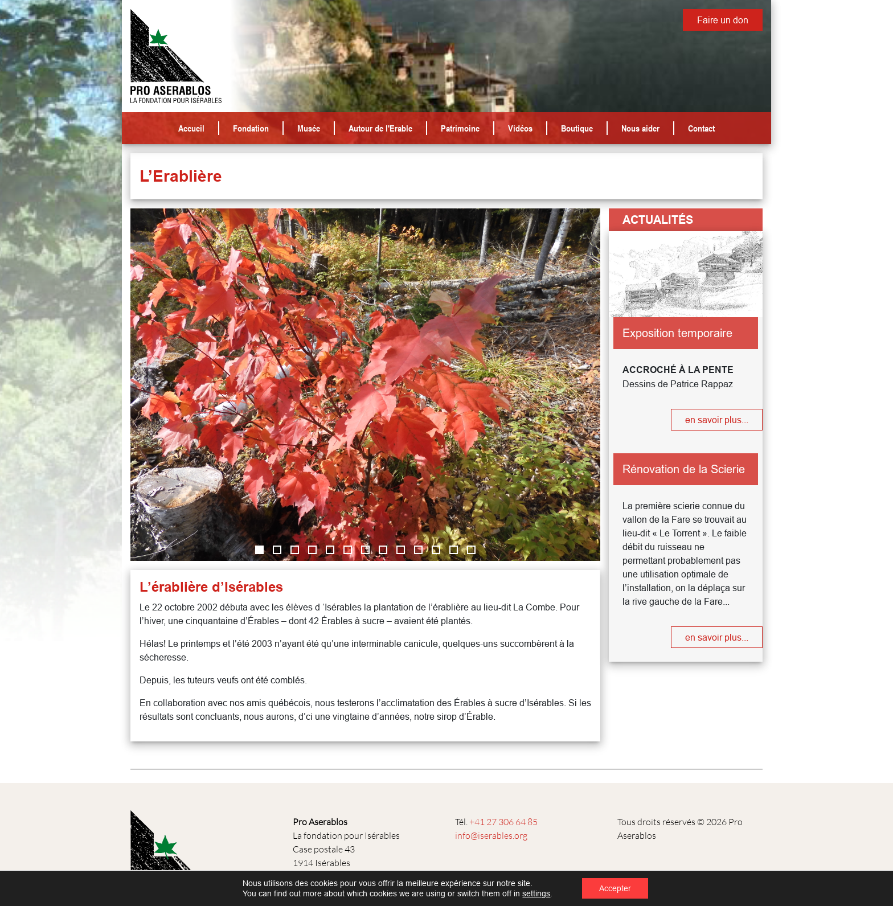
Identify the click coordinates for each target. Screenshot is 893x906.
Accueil (191, 128)
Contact (701, 128)
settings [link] (536, 893)
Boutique (577, 128)
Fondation (251, 128)
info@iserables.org (491, 835)
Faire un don (722, 20)
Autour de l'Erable (380, 128)
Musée (308, 128)
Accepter (615, 888)
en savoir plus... (716, 420)
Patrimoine (460, 128)
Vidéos (520, 128)
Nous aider (640, 128)
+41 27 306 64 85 (503, 821)
